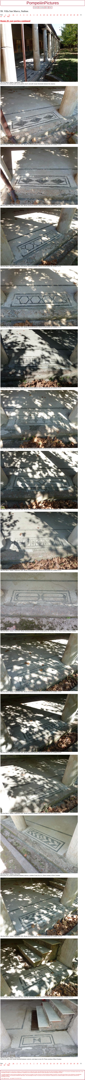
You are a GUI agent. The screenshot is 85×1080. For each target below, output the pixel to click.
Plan (8, 16)
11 (47, 15)
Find (47, 7)
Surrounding (41, 7)
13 (54, 15)
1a (9, 15)
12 (50, 15)
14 (57, 15)
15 (60, 15)
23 (4, 16)
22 (1, 16)
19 (74, 15)
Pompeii (35, 7)
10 (44, 15)
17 (67, 15)
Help (50, 7)
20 (77, 15)
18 (71, 15)
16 (64, 15)
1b (13, 15)
